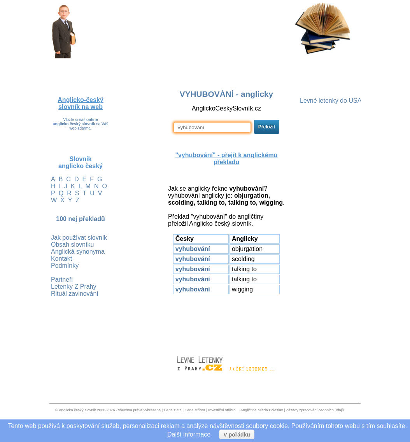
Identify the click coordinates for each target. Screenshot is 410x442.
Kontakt (61, 258)
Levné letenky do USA (330, 100)
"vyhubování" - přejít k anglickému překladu (226, 158)
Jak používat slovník (79, 237)
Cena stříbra (195, 410)
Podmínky (65, 265)
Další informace (188, 434)
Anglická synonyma (78, 251)
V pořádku (236, 434)
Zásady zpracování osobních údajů (315, 410)
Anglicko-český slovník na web (80, 103)
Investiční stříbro (221, 410)
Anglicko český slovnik (77, 410)
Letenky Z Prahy (73, 286)
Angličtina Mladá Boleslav (261, 410)
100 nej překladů (80, 219)
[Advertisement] (226, 321)
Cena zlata (173, 410)
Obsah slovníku (72, 244)
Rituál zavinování (74, 293)
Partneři (62, 279)
